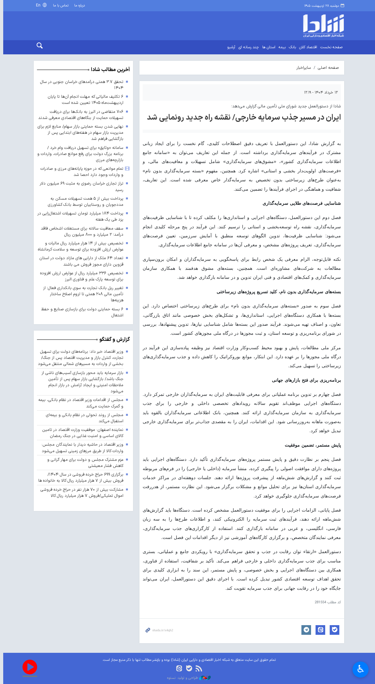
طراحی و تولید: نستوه (188, 678)
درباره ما (78, 5)
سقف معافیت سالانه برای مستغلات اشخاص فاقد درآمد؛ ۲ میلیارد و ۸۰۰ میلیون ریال (80, 231)
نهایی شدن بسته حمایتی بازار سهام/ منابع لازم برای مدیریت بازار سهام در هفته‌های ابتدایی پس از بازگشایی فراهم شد (80, 132)
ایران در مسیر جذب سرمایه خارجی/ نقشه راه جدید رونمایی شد (243, 117)
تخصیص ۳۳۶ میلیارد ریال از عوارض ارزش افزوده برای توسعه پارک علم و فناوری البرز (80, 276)
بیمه (280, 47)
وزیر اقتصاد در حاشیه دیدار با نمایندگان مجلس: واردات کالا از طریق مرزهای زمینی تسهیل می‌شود (81, 448)
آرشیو (230, 47)
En (37, 5)
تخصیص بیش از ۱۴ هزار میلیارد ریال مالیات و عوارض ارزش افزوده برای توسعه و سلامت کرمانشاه (79, 246)
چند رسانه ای (247, 47)
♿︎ (360, 670)
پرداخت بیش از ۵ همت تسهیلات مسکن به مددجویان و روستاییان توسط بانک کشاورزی (84, 202)
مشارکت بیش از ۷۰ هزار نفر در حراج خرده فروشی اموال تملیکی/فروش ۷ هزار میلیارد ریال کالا (80, 493)
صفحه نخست (330, 47)
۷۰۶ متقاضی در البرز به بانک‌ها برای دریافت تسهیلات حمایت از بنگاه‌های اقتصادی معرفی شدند (79, 115)
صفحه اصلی (327, 68)
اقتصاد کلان (307, 47)
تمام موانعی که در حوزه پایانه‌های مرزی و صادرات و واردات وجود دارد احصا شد (80, 172)
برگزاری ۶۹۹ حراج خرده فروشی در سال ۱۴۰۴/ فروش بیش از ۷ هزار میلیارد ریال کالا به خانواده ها (79, 477)
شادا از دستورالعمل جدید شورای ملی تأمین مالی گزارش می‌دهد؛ (285, 106)
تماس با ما (59, 5)
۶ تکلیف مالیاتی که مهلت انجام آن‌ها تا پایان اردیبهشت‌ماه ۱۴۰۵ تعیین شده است (84, 100)
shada (306, 25)
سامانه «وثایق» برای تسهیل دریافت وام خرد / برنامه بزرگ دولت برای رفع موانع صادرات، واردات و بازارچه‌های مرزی (79, 154)
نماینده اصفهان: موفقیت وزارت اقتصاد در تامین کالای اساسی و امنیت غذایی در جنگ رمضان (81, 433)
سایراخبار (302, 68)
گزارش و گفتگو (113, 339)
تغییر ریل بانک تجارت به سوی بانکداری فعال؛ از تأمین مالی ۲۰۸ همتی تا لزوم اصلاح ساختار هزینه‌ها (81, 294)
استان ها (267, 47)
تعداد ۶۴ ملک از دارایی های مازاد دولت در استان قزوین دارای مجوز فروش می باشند (80, 261)
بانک (291, 47)
